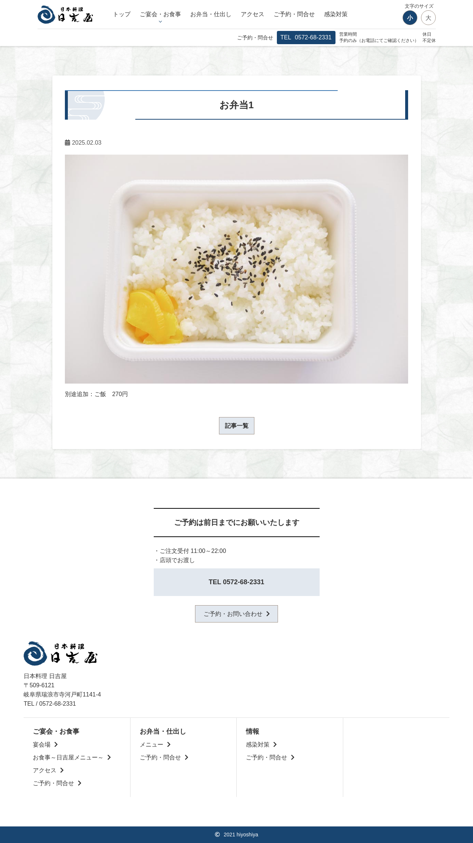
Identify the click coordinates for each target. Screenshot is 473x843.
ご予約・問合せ (294, 14)
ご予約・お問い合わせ (233, 614)
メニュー (151, 744)
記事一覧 (236, 426)
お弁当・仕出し (211, 14)
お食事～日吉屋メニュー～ (68, 757)
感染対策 (336, 14)
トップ (122, 14)
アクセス (252, 14)
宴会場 (42, 744)
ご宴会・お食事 (160, 14)
